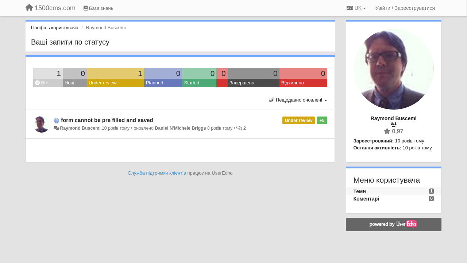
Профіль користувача (54, 27)
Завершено (241, 82)
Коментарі (366, 199)
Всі (41, 82)
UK (356, 8)
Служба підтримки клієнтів (157, 173)
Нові (69, 82)
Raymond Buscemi (80, 128)
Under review (103, 82)
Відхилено (292, 82)
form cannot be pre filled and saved (107, 120)
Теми (360, 191)
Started (191, 82)
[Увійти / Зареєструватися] (405, 8)
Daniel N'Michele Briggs (180, 128)
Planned (154, 82)
